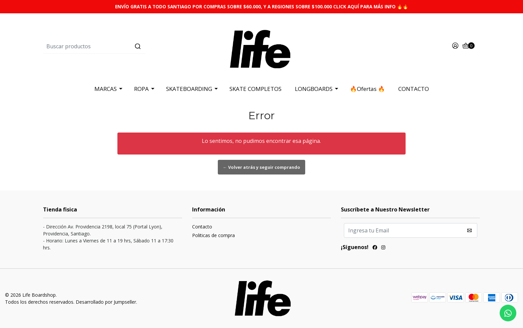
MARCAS (105, 89)
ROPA (141, 89)
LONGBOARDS (314, 89)
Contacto (202, 226)
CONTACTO (413, 89)
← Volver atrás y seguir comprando (261, 167)
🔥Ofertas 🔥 (367, 89)
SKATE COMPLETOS (255, 89)
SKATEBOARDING (189, 89)
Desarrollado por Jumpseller (106, 302)
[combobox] (116, 46)
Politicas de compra (213, 235)
